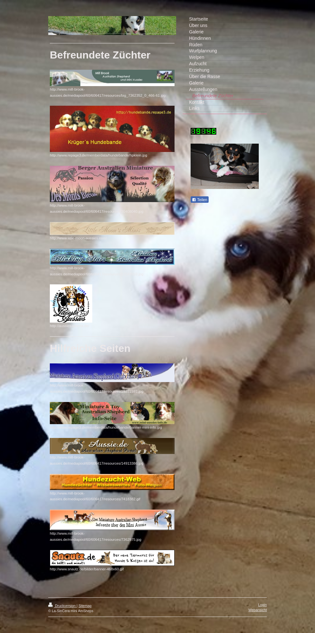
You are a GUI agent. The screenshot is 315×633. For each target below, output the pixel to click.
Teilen (199, 200)
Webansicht (257, 610)
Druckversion (62, 606)
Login (262, 605)
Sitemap (84, 606)
